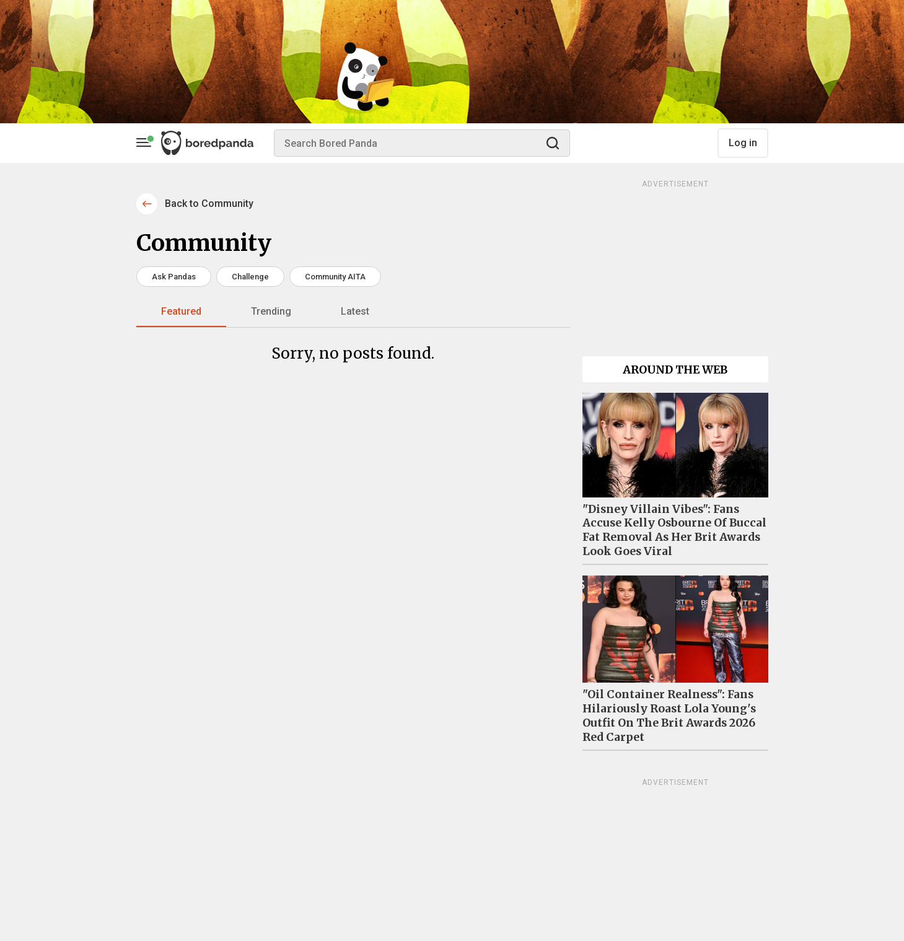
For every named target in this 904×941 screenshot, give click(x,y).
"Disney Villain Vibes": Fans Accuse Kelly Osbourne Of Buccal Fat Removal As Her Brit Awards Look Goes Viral (674, 530)
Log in (743, 143)
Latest (355, 311)
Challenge (250, 276)
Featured (181, 311)
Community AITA (335, 276)
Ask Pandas (174, 276)
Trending (271, 311)
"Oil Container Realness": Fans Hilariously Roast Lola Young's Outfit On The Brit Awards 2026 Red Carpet (669, 716)
